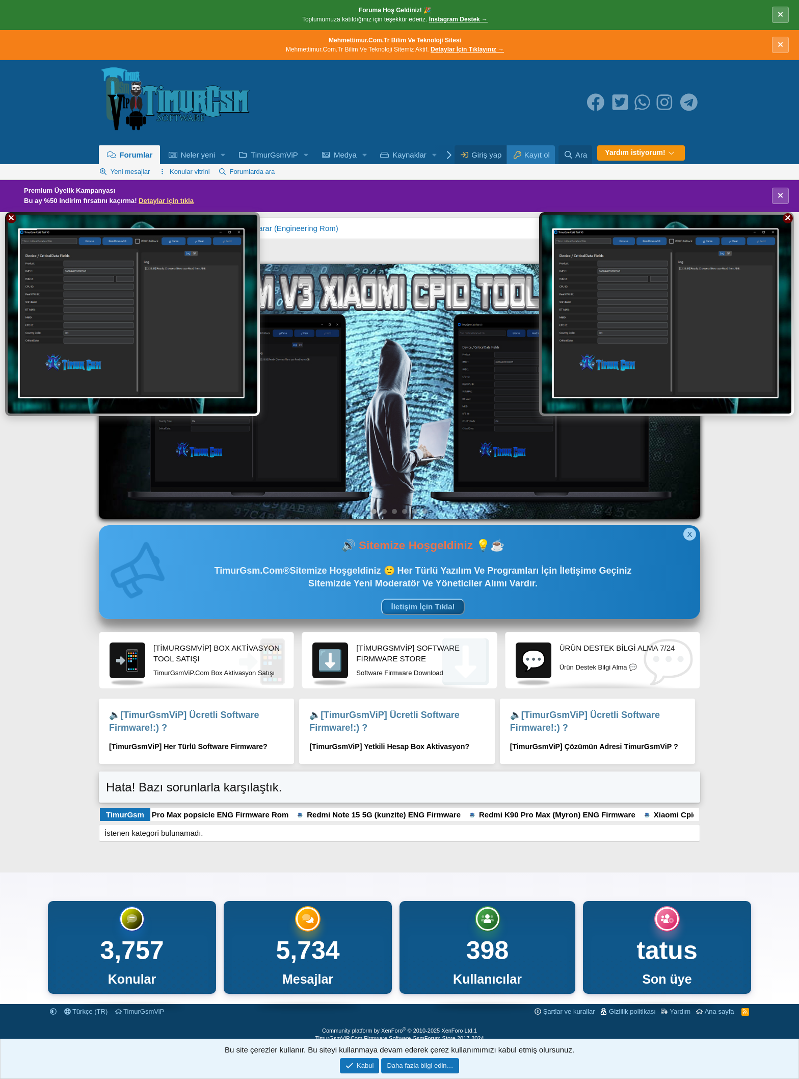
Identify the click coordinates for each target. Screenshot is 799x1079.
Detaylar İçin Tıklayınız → (467, 49)
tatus (666, 950)
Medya (345, 154)
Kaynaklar (409, 154)
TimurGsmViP (274, 154)
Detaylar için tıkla (166, 200)
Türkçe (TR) (86, 1011)
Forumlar (135, 154)
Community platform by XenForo (398, 1030)
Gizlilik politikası (632, 1011)
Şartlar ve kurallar (569, 1011)
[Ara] (575, 154)
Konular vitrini (190, 171)
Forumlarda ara (252, 171)
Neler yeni (198, 154)
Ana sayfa (719, 1011)
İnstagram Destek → (458, 19)
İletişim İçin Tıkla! (423, 606)
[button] (223, 154)
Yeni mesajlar (130, 171)
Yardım (680, 1011)
